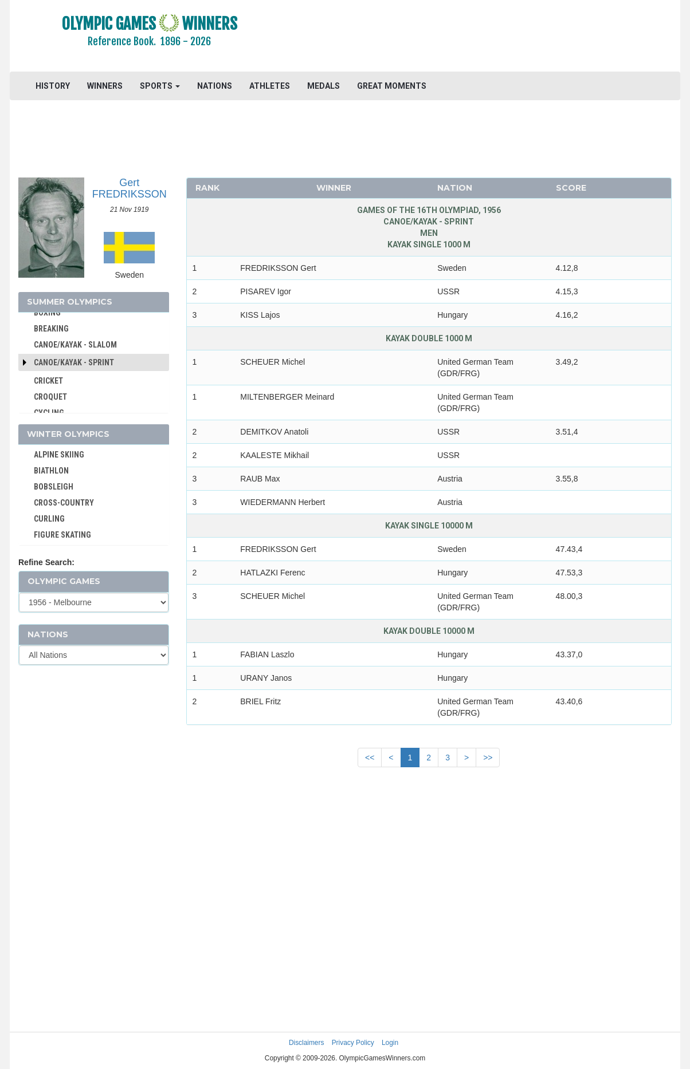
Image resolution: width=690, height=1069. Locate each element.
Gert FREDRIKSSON (129, 188)
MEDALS (323, 85)
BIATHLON (51, 470)
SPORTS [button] (160, 85)
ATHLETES (269, 85)
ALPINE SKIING (59, 454)
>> (487, 757)
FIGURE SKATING (62, 534)
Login (390, 1043)
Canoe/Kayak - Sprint (74, 362)
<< (369, 757)
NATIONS (214, 85)
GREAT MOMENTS (391, 85)
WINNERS (105, 85)
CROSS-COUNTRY (64, 502)
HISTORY (53, 85)
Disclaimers (306, 1043)
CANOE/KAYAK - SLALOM (75, 344)
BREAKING (51, 328)
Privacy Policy (353, 1043)
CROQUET (50, 396)
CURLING (49, 518)
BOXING (47, 312)
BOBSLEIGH (53, 486)
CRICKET (48, 380)
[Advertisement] (485, 37)
